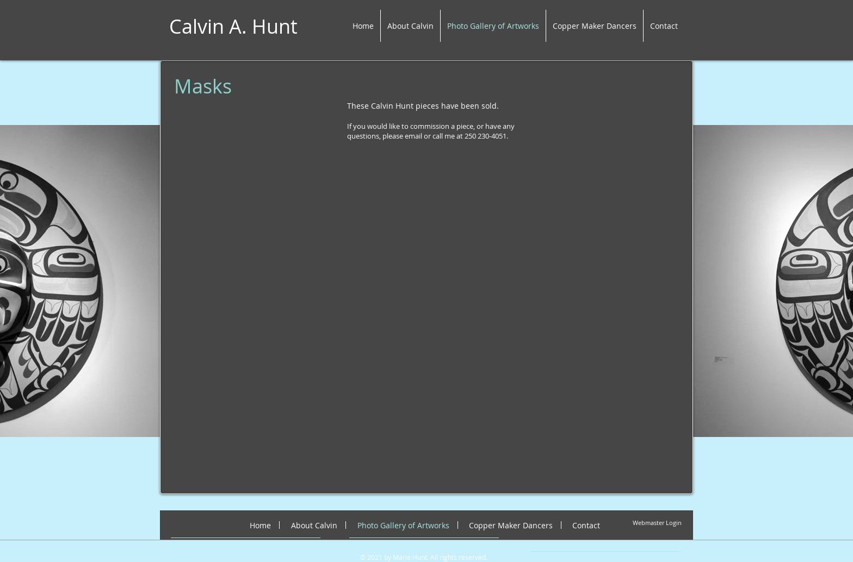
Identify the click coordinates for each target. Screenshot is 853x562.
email (413, 136)
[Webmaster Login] (657, 523)
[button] (241, 234)
